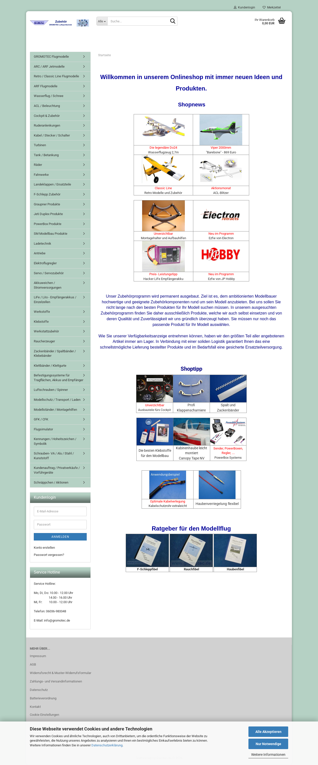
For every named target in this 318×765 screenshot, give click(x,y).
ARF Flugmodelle (45, 87)
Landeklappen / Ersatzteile (52, 185)
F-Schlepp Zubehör (47, 195)
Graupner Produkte (47, 204)
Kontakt (35, 707)
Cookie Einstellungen (44, 715)
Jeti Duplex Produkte (48, 214)
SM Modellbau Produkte (50, 234)
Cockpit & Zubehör (47, 116)
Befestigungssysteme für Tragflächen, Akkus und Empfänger (58, 378)
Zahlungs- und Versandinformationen (56, 682)
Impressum (38, 656)
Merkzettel (272, 7)
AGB (33, 665)
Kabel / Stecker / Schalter (52, 136)
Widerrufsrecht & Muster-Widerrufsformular (60, 673)
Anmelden (60, 537)
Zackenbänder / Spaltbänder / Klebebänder (55, 354)
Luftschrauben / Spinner (51, 390)
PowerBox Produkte (47, 224)
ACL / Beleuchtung (47, 106)
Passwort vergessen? (49, 555)
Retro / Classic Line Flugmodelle (56, 77)
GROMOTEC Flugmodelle (51, 57)
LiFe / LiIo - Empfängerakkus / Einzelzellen (55, 300)
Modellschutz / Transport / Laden (57, 400)
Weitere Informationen (268, 755)
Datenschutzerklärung (106, 745)
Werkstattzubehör (46, 332)
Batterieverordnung (43, 699)
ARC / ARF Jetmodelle (49, 67)
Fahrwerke (41, 175)
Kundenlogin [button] (244, 7)
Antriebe (39, 254)
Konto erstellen (44, 548)
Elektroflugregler (45, 264)
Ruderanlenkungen (47, 126)
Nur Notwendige (268, 744)
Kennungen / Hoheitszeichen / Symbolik (55, 442)
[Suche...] (101, 21)
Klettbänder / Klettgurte (50, 366)
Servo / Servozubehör (49, 273)
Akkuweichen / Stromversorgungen (47, 285)
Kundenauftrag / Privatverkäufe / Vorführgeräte (57, 470)
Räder (38, 165)
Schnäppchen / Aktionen (51, 483)
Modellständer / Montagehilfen (55, 410)
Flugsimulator (43, 430)
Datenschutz (39, 690)
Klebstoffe (41, 322)
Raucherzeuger (44, 342)
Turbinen (40, 145)
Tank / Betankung (46, 155)
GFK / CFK (41, 420)
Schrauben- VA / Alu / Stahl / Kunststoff (54, 456)
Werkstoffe (42, 312)
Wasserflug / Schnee (48, 96)
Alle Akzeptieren (268, 732)
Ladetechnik (42, 244)
